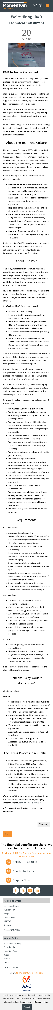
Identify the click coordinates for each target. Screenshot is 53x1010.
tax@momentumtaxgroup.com (29, 973)
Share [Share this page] (43, 824)
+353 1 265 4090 (13, 967)
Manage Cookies (41, 1002)
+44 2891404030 (13, 930)
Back (7, 834)
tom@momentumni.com (29, 767)
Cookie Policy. (25, 1002)
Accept (27, 1007)
